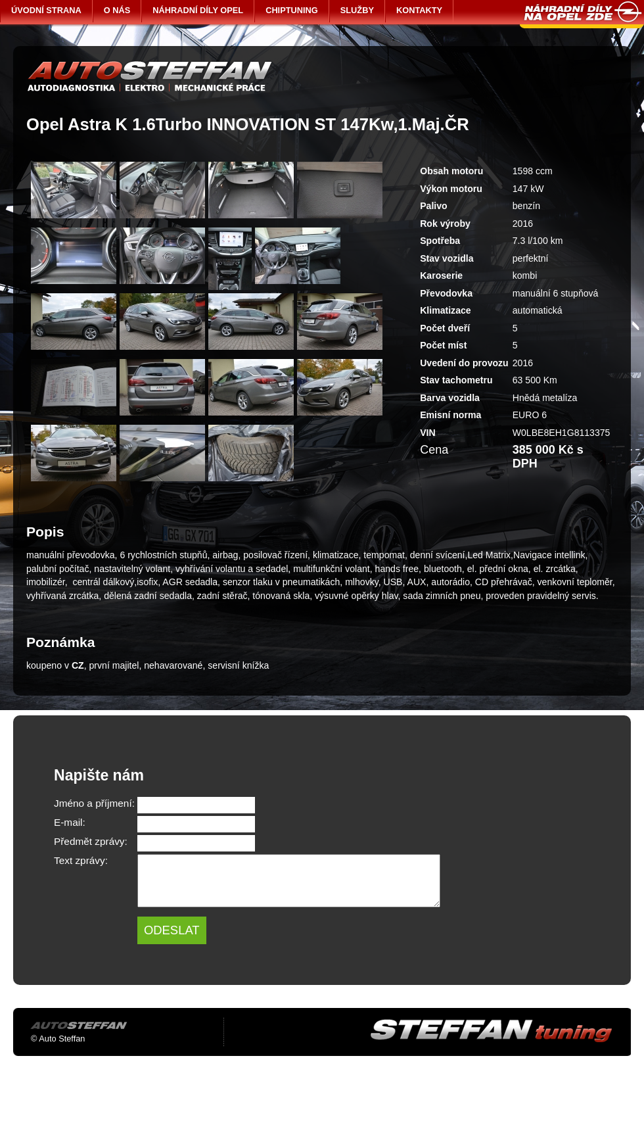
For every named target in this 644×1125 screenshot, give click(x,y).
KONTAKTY (419, 10)
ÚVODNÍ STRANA (46, 10)
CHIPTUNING (291, 10)
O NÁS (117, 10)
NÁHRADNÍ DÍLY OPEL (197, 10)
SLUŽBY (357, 10)
